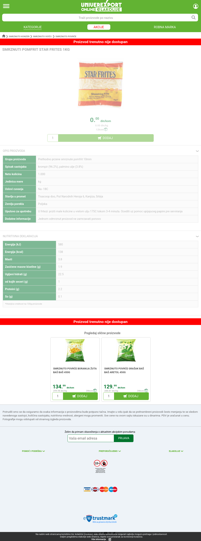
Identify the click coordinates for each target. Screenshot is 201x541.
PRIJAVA (123, 438)
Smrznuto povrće (66, 36)
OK (110, 539)
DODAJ (108, 138)
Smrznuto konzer (19, 36)
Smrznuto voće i (42, 36)
